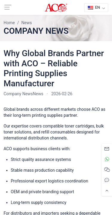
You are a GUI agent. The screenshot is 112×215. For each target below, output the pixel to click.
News (38, 93)
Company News (18, 93)
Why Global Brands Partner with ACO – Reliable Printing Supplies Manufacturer (54, 68)
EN (94, 7)
